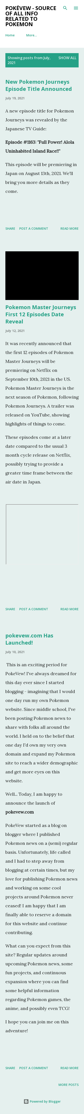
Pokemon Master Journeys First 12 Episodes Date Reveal (40, 314)
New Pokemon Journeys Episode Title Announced (38, 85)
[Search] (65, 8)
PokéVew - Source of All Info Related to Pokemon (30, 16)
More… (31, 35)
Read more (69, 228)
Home (10, 35)
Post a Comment (33, 228)
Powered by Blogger (42, 1101)
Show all (67, 57)
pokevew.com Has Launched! (29, 639)
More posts (68, 1085)
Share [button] (10, 228)
